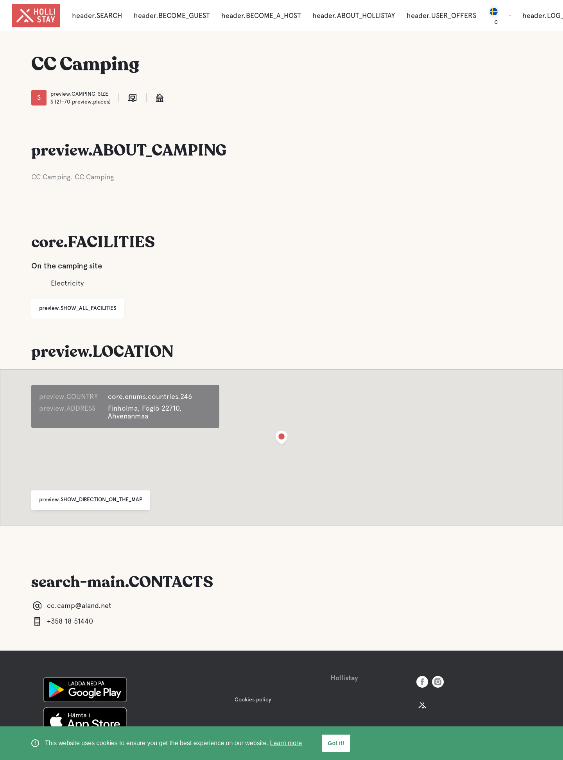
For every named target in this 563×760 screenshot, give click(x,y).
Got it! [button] (336, 743)
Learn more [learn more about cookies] (286, 743)
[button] (281, 439)
